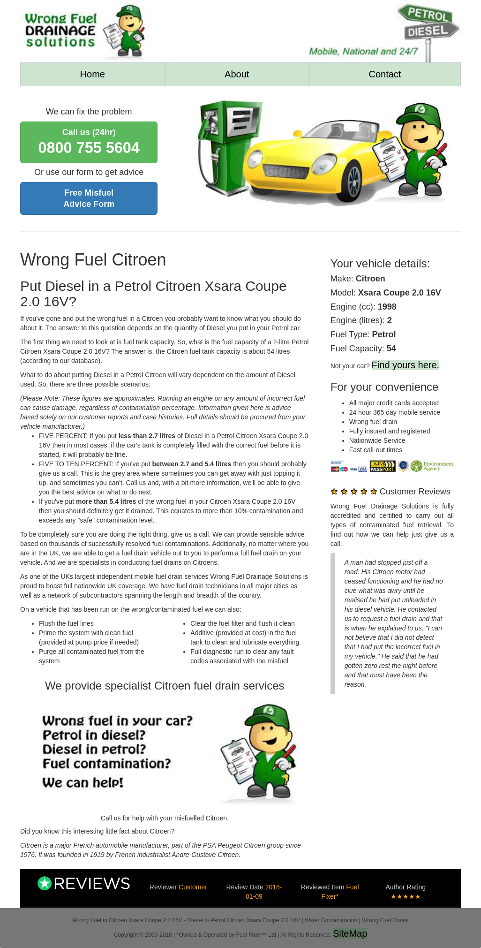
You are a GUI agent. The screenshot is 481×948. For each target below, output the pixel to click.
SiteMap (350, 933)
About (237, 74)
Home (92, 74)
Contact (384, 74)
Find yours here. (406, 365)
